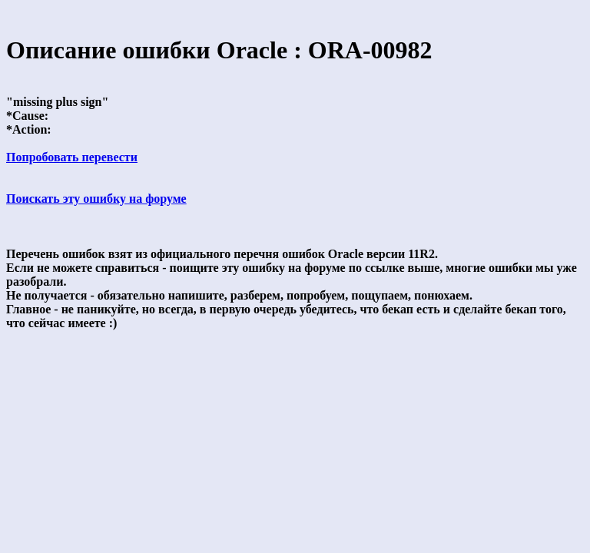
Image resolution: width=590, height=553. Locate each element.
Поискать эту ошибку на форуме (96, 198)
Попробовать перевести (72, 157)
